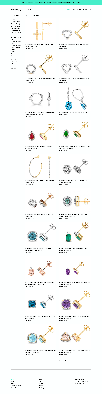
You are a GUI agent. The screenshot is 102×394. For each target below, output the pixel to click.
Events (79, 9)
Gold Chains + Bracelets (14, 55)
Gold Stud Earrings (15, 24)
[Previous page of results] (50, 360)
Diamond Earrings (16, 30)
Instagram (41, 383)
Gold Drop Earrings (15, 28)
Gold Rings (14, 68)
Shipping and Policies (16, 386)
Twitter (40, 379)
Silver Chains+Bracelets (15, 59)
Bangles (13, 52)
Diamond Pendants (15, 47)
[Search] (90, 9)
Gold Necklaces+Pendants (16, 40)
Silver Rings (14, 66)
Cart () (85, 9)
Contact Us (14, 388)
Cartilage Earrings (15, 22)
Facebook (41, 381)
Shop (68, 9)
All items (13, 19)
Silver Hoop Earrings (16, 35)
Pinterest (41, 386)
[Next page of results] (65, 360)
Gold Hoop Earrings (16, 26)
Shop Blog (41, 388)
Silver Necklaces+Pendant (16, 44)
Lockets (13, 49)
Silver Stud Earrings (16, 33)
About (73, 9)
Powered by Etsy (79, 383)
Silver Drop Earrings (16, 37)
